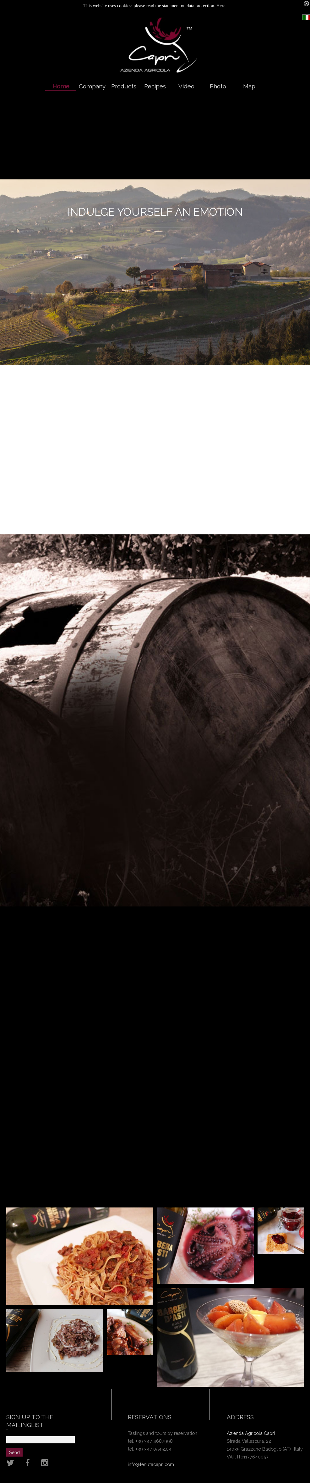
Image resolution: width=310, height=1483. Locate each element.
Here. (221, 5)
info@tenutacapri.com (151, 1464)
